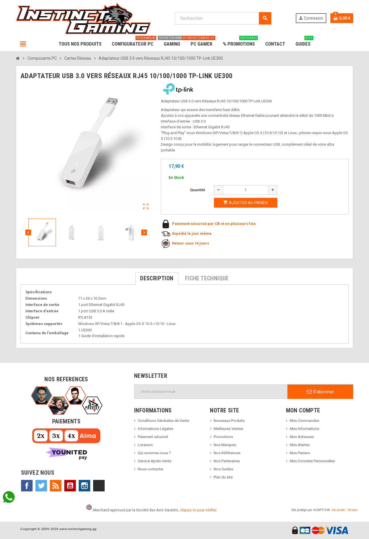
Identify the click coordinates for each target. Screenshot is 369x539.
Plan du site (223, 477)
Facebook (27, 485)
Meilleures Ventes (228, 429)
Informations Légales (155, 429)
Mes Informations (304, 429)
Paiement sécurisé (153, 437)
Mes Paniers (300, 453)
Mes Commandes (304, 420)
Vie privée (338, 510)
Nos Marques (225, 445)
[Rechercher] (223, 18)
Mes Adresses (302, 437)
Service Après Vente (154, 461)
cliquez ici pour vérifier (198, 510)
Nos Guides (223, 469)
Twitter (41, 485)
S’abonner (320, 392)
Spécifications (38, 292)
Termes (352, 510)
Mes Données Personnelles (312, 461)
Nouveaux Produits (229, 420)
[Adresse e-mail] (211, 391)
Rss (55, 485)
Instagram (84, 485)
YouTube (70, 485)
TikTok (99, 485)
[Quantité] (245, 190)
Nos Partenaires (227, 461)
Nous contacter (150, 469)
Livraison (145, 445)
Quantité (197, 190)
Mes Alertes (300, 445)
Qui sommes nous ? (154, 453)
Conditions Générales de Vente (163, 420)
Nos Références (227, 453)
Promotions (223, 437)
